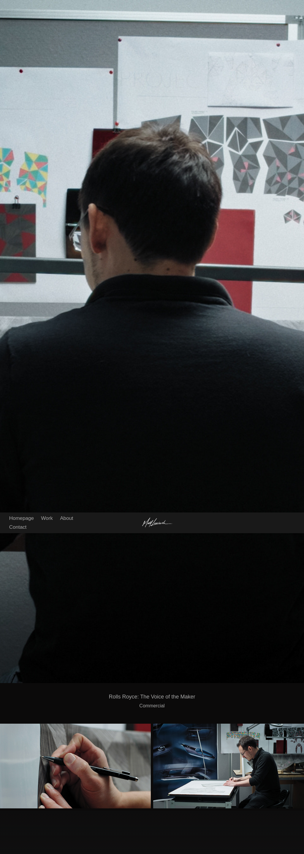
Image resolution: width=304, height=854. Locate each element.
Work (47, 6)
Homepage (21, 6)
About (66, 6)
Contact (18, 14)
